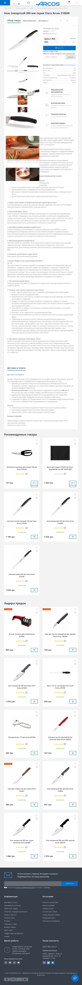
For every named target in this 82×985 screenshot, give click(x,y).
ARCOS (56, 28)
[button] (77, 2)
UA (14, 4)
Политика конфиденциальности (25, 887)
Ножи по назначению (50, 902)
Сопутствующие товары (51, 915)
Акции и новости (10, 915)
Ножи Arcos (7, 8)
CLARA (31, 8)
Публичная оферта (11, 908)
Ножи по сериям (20, 8)
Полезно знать (9, 918)
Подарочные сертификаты (13, 933)
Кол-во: (72, 38)
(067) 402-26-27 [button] (50, 946)
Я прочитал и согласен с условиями (29, 887)
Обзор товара (14, 20)
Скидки (6, 936)
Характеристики (29, 20)
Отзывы (7, 921)
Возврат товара (9, 927)
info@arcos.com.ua (50, 950)
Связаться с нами (10, 924)
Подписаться (70, 883)
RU (19, 4)
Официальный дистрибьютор (57, 90)
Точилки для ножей (50, 911)
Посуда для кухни (49, 918)
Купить (71, 57)
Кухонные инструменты (51, 921)
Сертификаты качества (12, 905)
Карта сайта (8, 930)
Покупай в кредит (58, 123)
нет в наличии (34, 484)
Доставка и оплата (46, 20)
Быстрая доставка (58, 103)
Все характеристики (70, 64)
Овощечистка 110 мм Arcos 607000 (21, 737)
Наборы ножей (48, 908)
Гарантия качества (58, 114)
